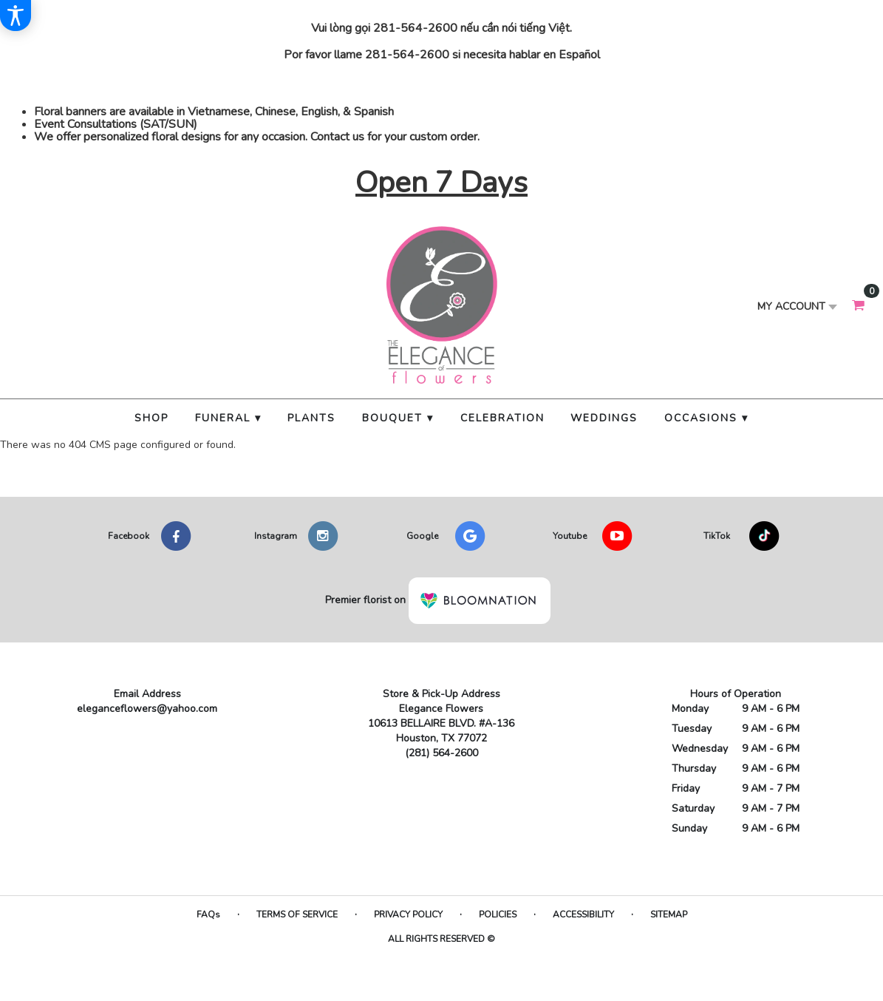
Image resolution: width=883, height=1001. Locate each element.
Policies (497, 914)
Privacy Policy (408, 914)
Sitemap (668, 914)
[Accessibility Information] (15, 15)
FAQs (208, 914)
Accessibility (583, 914)
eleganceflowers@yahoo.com (147, 709)
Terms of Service (297, 914)
